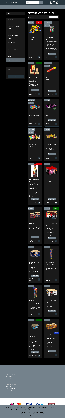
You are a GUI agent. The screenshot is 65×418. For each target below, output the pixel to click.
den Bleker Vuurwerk (12, 3)
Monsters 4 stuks (51, 144)
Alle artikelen (11, 19)
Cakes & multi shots (13, 23)
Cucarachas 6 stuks (34, 78)
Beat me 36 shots (51, 179)
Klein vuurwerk (11, 42)
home (10, 7)
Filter (15, 76)
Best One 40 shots (51, 223)
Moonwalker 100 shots (51, 302)
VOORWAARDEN (10, 388)
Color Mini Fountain (34, 115)
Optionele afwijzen (27, 412)
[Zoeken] (32, 2)
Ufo (47, 115)
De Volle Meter (50, 262)
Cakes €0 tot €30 (12, 53)
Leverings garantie (51, 7)
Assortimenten (11, 46)
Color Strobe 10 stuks (50, 38)
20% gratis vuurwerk (35, 7)
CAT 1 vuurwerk (12, 39)
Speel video (51, 53)
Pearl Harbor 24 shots (33, 224)
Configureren (32, 415)
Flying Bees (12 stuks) (33, 38)
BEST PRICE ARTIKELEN (14, 60)
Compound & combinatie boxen (14, 27)
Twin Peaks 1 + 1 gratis (34, 180)
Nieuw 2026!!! (11, 56)
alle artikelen (21, 7)
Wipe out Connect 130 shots (34, 335)
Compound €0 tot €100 (14, 49)
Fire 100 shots (50, 335)
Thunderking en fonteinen (14, 31)
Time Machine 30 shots (34, 263)
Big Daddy (32, 301)
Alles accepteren (38, 412)
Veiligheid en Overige (13, 35)
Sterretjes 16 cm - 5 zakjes (51, 79)
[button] (16, 69)
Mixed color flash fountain (34, 145)
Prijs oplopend (53, 17)
